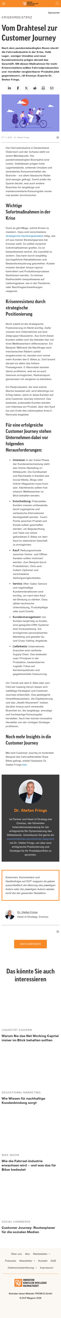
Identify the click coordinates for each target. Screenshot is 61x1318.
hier (24, 765)
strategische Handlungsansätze (24, 236)
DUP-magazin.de (36, 881)
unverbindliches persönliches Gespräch (30, 839)
